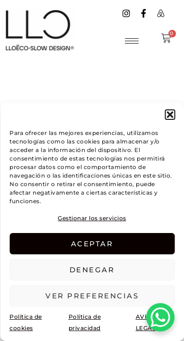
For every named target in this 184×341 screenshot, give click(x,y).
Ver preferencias (92, 295)
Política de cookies (25, 322)
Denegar (92, 269)
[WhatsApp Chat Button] (160, 317)
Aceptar (92, 243)
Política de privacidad (85, 322)
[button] (170, 114)
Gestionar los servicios (92, 218)
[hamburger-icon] (131, 41)
